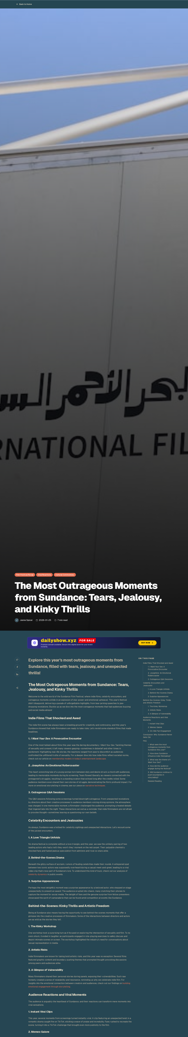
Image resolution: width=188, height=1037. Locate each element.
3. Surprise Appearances (158, 696)
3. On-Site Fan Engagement (159, 731)
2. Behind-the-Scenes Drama (160, 693)
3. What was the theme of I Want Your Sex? (159, 760)
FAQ (145, 741)
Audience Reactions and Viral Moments (155, 718)
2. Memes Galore (155, 727)
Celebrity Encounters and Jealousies (153, 684)
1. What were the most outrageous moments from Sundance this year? (159, 747)
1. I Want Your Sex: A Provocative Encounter (157, 668)
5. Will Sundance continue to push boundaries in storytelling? (160, 775)
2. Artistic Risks (154, 710)
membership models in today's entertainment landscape (79, 758)
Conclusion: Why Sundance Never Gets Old (157, 735)
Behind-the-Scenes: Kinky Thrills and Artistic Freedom (157, 701)
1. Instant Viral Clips (156, 723)
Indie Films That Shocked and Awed (158, 663)
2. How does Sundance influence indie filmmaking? (159, 754)
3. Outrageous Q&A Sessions (160, 679)
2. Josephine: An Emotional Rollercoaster (159, 674)
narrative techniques (95, 785)
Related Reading (155, 781)
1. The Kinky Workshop (157, 706)
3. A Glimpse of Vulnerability (159, 714)
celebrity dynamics (37, 874)
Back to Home (24, 4)
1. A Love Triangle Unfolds (159, 689)
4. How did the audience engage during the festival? (159, 767)
